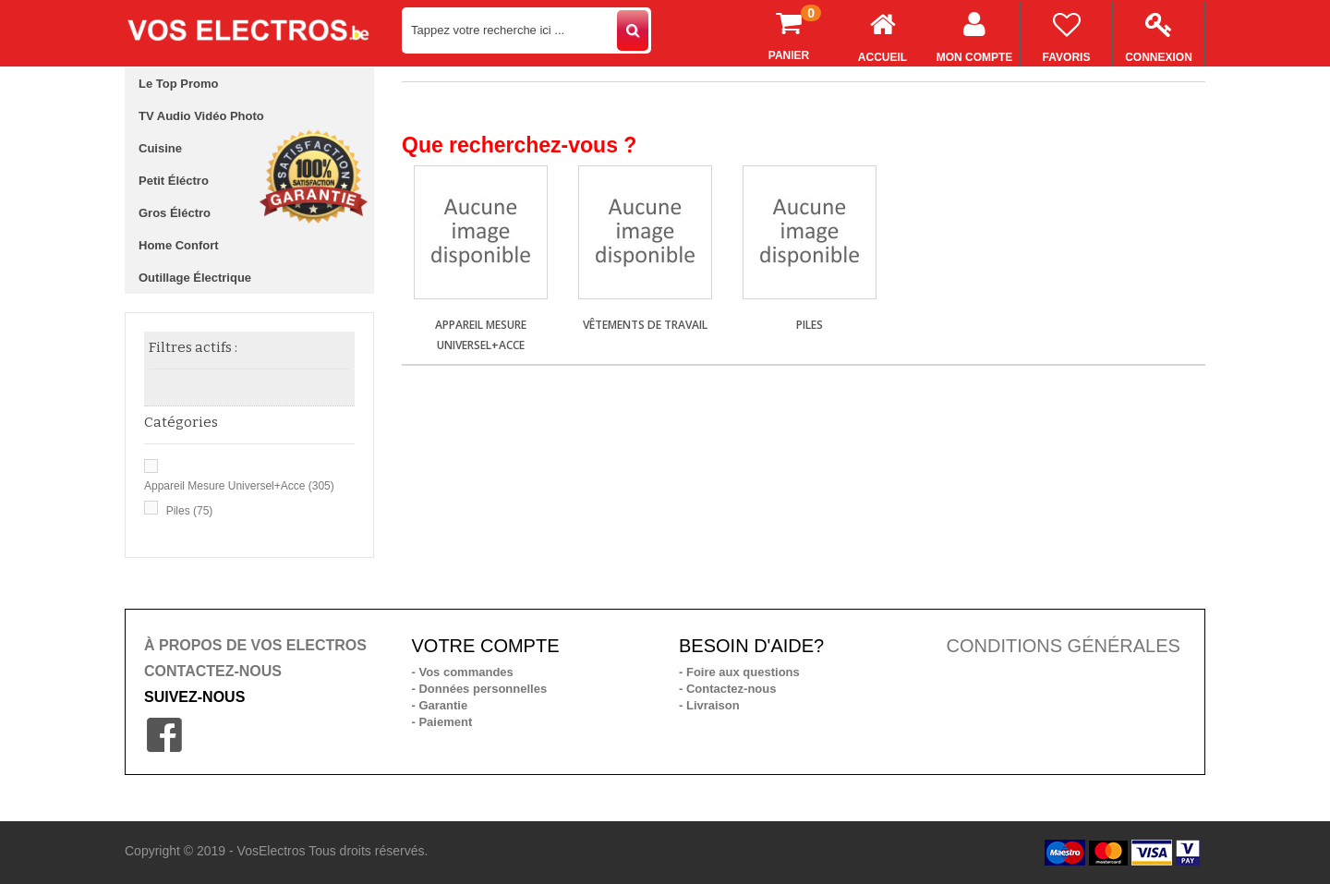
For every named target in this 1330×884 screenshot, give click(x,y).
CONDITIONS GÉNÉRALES (1063, 646)
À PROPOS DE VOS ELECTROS (255, 645)
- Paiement (442, 722)
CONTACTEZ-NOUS (213, 671)
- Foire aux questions (739, 672)
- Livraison (709, 705)
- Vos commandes (463, 672)
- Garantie (440, 705)
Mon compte (974, 33)
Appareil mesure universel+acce (239, 485)
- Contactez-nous (727, 689)
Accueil (882, 33)
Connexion (1158, 33)
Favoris (1066, 33)
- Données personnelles (480, 689)
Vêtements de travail (645, 325)
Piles (189, 510)
